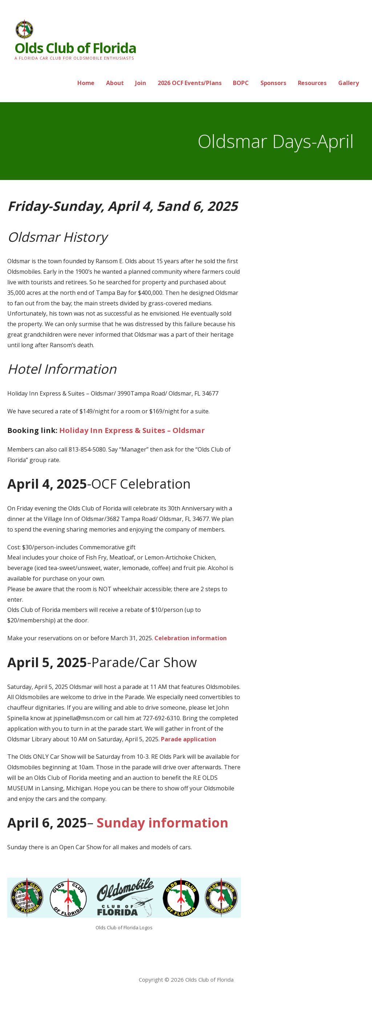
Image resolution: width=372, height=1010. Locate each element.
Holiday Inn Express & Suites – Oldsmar (132, 430)
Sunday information (161, 822)
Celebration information (190, 638)
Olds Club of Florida (75, 47)
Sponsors (273, 83)
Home (85, 83)
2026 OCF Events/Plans (190, 83)
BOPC (240, 83)
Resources (312, 83)
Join (140, 83)
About (115, 83)
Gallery (348, 83)
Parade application (188, 739)
